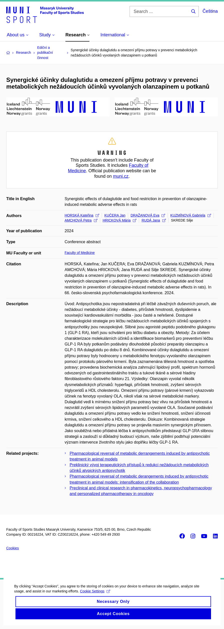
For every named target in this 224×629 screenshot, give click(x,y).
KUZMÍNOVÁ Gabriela (190, 215)
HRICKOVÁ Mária (119, 220)
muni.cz (121, 176)
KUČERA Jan (114, 215)
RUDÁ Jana (154, 220)
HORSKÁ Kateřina (82, 215)
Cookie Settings (96, 596)
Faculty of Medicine (80, 253)
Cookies (12, 548)
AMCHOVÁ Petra (81, 220)
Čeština (210, 11)
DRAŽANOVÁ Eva (148, 215)
